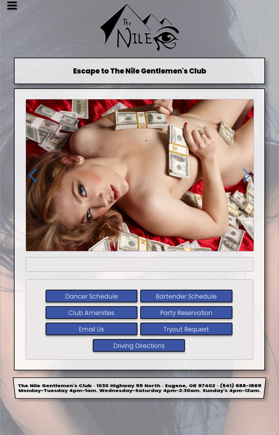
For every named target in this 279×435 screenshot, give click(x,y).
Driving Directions (138, 346)
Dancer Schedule (91, 296)
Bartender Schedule (186, 296)
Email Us (91, 329)
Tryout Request (186, 329)
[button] (246, 175)
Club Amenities (91, 313)
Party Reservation (186, 313)
